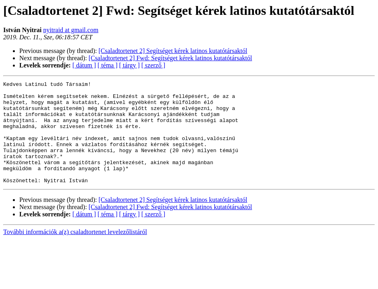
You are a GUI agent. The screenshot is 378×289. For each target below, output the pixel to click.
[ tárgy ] (129, 65)
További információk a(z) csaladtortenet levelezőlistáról (75, 252)
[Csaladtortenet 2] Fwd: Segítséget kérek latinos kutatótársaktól (170, 58)
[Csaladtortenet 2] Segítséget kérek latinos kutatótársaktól (172, 50)
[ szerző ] (153, 65)
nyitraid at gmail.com (70, 29)
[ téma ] (108, 65)
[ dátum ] (84, 65)
